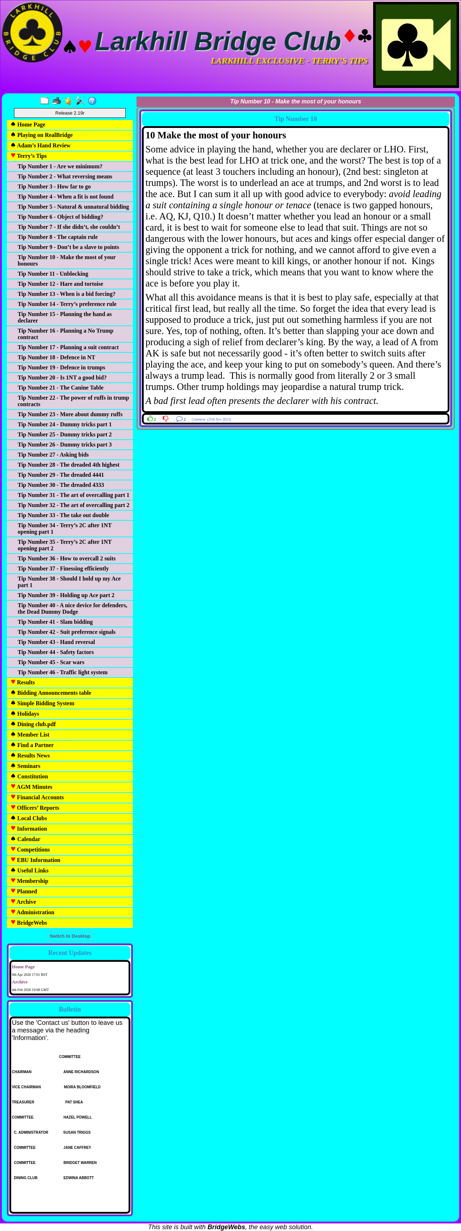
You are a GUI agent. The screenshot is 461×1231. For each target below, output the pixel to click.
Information (28, 829)
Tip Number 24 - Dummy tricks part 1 (65, 424)
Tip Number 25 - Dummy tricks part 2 (65, 434)
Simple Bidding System (42, 703)
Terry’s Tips (28, 156)
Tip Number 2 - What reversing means (65, 176)
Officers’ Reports (34, 808)
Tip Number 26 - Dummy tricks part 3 (65, 444)
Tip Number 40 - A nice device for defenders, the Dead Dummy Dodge (72, 608)
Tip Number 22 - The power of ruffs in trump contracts (73, 401)
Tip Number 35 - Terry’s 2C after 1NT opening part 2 (65, 545)
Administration (32, 912)
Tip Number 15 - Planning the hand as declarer (65, 317)
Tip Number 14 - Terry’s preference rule (67, 304)
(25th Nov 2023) (219, 419)
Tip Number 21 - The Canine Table (60, 388)
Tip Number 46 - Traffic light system (62, 672)
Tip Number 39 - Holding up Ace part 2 (66, 595)
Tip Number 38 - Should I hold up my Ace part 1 (69, 581)
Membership (29, 881)
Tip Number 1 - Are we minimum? (60, 166)
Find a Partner (32, 745)
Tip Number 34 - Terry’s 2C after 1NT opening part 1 (65, 528)
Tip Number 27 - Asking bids (53, 455)
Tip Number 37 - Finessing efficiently (63, 568)
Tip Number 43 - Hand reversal (56, 642)
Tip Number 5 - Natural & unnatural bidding (73, 207)
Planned (23, 891)
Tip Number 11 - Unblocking (53, 274)
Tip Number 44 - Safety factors (56, 652)
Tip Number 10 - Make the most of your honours (67, 260)
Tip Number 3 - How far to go (54, 186)
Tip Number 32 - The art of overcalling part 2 (73, 505)
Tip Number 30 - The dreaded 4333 (61, 485)
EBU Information (35, 860)
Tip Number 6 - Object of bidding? (60, 217)
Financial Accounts (37, 797)
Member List (29, 735)
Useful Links (29, 870)
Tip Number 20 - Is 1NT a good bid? (62, 377)
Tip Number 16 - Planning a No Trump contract (65, 334)
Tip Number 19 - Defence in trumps (61, 367)
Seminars (25, 766)
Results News (30, 755)
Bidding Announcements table (50, 693)
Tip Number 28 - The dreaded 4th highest (69, 465)
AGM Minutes (31, 787)
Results (22, 682)
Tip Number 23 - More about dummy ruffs (70, 414)
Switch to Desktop (70, 936)
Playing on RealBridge (41, 135)
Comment (198, 419)
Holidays (24, 714)
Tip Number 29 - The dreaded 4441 (61, 475)
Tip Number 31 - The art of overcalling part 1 (73, 495)
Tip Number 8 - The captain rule (58, 237)
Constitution (29, 776)
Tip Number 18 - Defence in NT (56, 357)
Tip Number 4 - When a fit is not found (65, 197)
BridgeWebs (28, 923)
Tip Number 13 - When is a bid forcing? (67, 294)
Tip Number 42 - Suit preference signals (67, 632)
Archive (23, 902)
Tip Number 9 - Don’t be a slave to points (68, 247)
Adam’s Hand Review (40, 145)
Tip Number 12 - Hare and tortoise (60, 284)
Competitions (30, 849)
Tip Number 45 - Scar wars (51, 662)
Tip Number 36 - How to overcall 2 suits (67, 558)
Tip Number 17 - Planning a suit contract (68, 347)
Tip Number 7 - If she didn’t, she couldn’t (69, 227)
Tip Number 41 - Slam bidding (55, 622)
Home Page (27, 124)
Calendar (25, 839)
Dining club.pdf (33, 724)
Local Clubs (28, 818)
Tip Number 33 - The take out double (63, 515)
